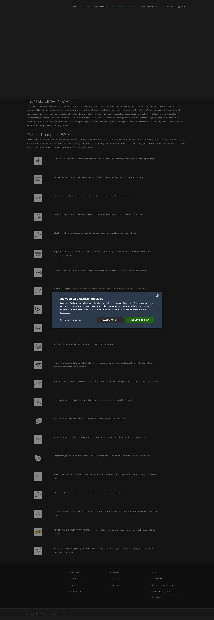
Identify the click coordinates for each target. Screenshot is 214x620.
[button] (70, 320)
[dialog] (107, 310)
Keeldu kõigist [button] (110, 319)
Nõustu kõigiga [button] (140, 320)
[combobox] (157, 295)
